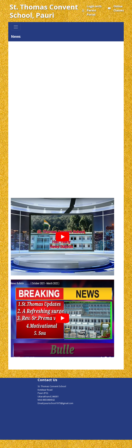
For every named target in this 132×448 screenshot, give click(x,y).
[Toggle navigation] (16, 26)
